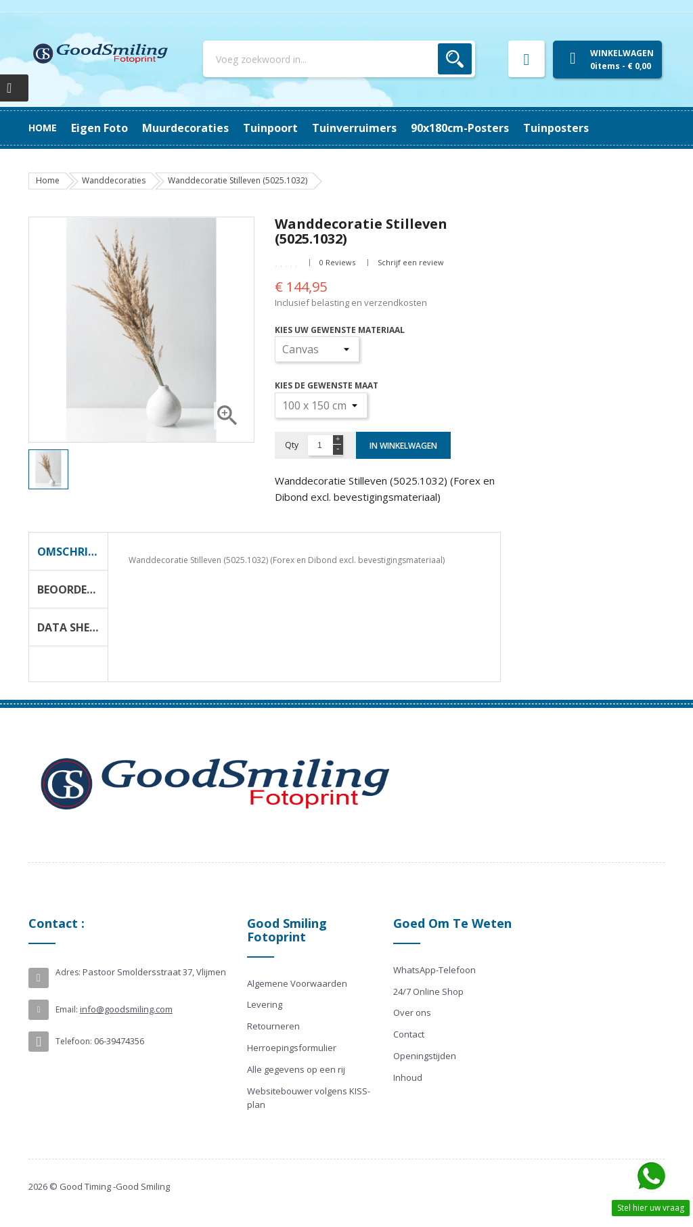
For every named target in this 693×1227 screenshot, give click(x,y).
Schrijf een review (411, 262)
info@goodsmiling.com (126, 1009)
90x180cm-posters (202, 127)
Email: (66, 1009)
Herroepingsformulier (291, 1048)
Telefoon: (73, 1041)
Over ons (412, 1012)
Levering (264, 1004)
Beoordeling (72, 589)
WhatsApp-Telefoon (434, 970)
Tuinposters (104, 127)
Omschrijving (72, 551)
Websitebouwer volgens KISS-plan (308, 1098)
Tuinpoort (395, 127)
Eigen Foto (570, 127)
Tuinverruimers (309, 127)
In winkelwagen (403, 445)
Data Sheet (69, 627)
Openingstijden (424, 1056)
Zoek (455, 58)
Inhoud (407, 1077)
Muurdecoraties (482, 127)
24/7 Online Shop (428, 991)
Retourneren (273, 1026)
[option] (48, 469)
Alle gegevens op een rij (296, 1069)
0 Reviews (337, 262)
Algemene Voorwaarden (297, 983)
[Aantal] (320, 445)
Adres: (68, 972)
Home (42, 127)
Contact (408, 1034)
